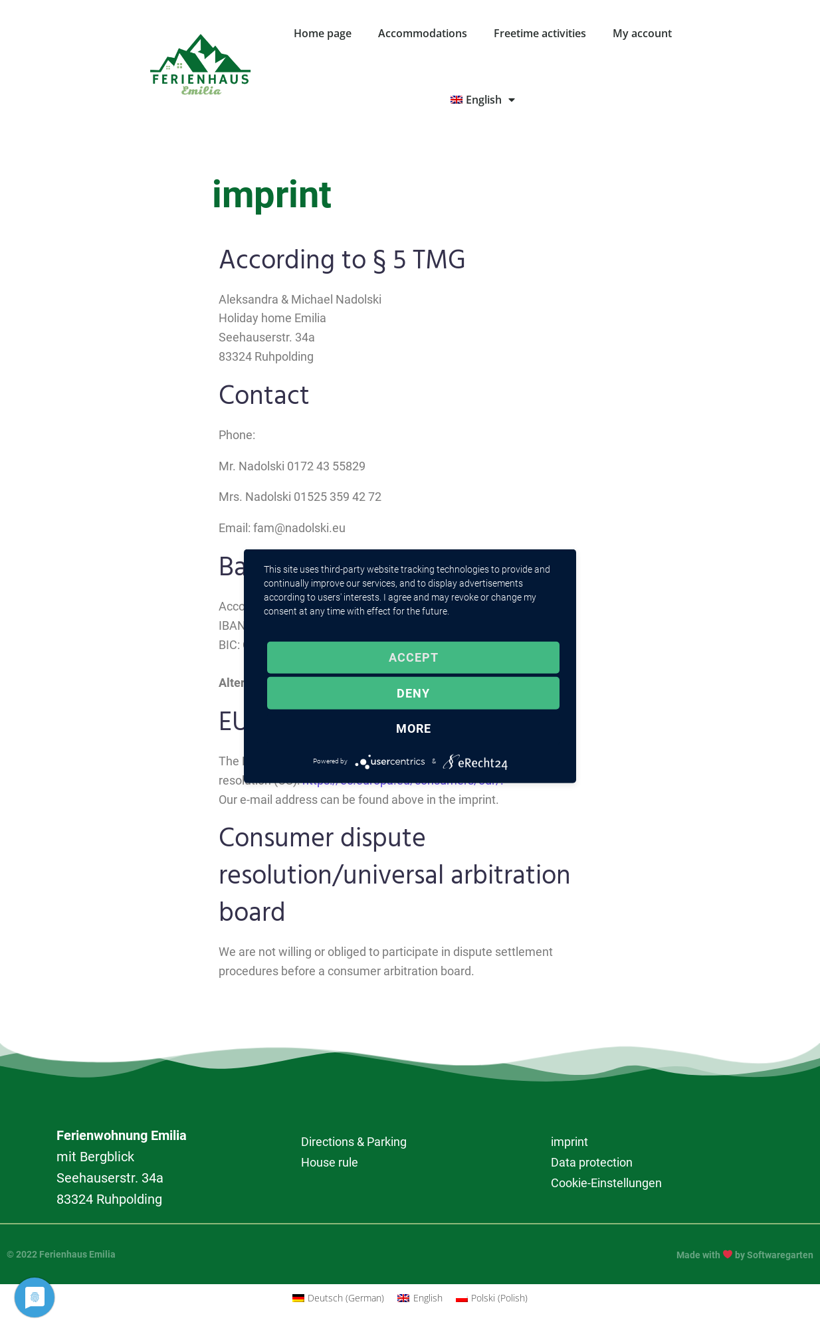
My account (642, 33)
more (413, 728)
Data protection (592, 1162)
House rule (329, 1162)
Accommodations (422, 33)
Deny (413, 693)
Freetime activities (540, 33)
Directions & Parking (354, 1142)
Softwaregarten (780, 1254)
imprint (569, 1142)
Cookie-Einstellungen (606, 1183)
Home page (323, 33)
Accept (414, 657)
